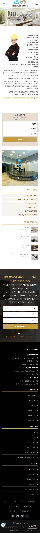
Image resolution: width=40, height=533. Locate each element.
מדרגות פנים (31, 410)
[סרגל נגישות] (3, 525)
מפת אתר (27, 506)
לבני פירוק (32, 420)
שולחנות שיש (32, 203)
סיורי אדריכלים (30, 489)
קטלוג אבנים (31, 479)
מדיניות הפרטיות (11, 336)
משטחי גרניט (32, 195)
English (32, 494)
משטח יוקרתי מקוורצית (27, 214)
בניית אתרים (24, 523)
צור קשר (12, 511)
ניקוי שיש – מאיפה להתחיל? (20, 254)
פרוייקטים (32, 484)
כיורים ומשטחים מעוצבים (27, 199)
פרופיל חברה (31, 469)
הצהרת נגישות (14, 506)
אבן (22, 501)
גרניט (34, 437)
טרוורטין (27, 227)
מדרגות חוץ (31, 415)
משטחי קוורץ (32, 207)
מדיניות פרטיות (25, 511)
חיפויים (33, 405)
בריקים (6, 501)
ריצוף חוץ (32, 400)
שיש (34, 432)
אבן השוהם (25, 20)
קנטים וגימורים (31, 211)
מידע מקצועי (31, 474)
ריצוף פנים (32, 395)
